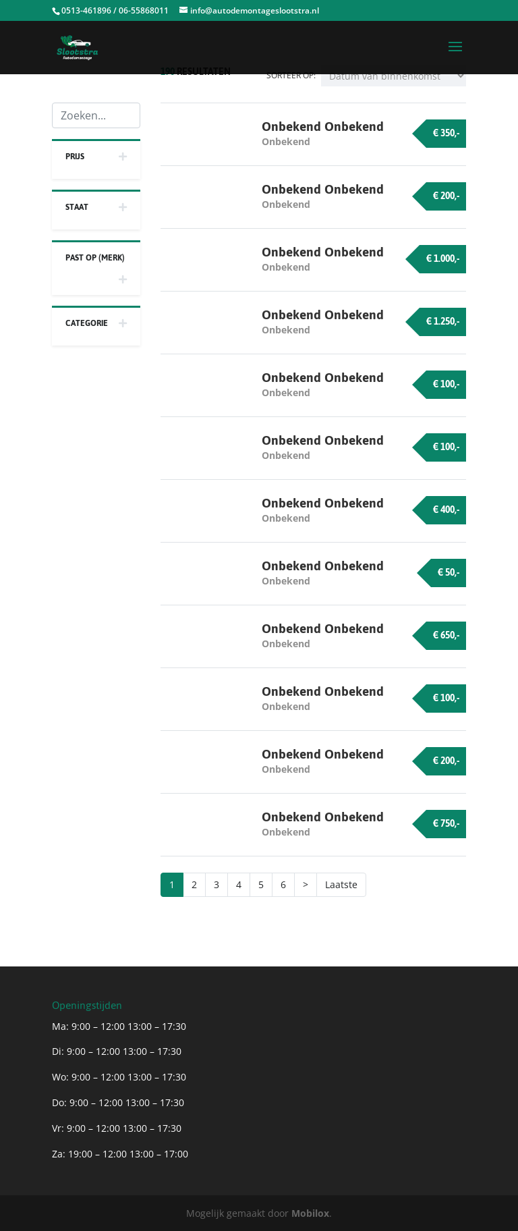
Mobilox (310, 1213)
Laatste (341, 884)
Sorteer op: (291, 75)
